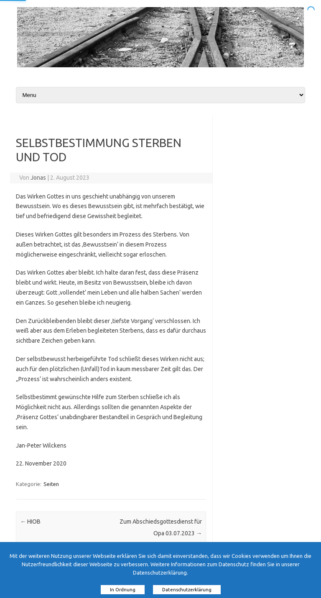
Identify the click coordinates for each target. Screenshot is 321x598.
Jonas (38, 177)
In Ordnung (122, 589)
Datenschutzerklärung (186, 589)
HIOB (30, 521)
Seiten (51, 484)
